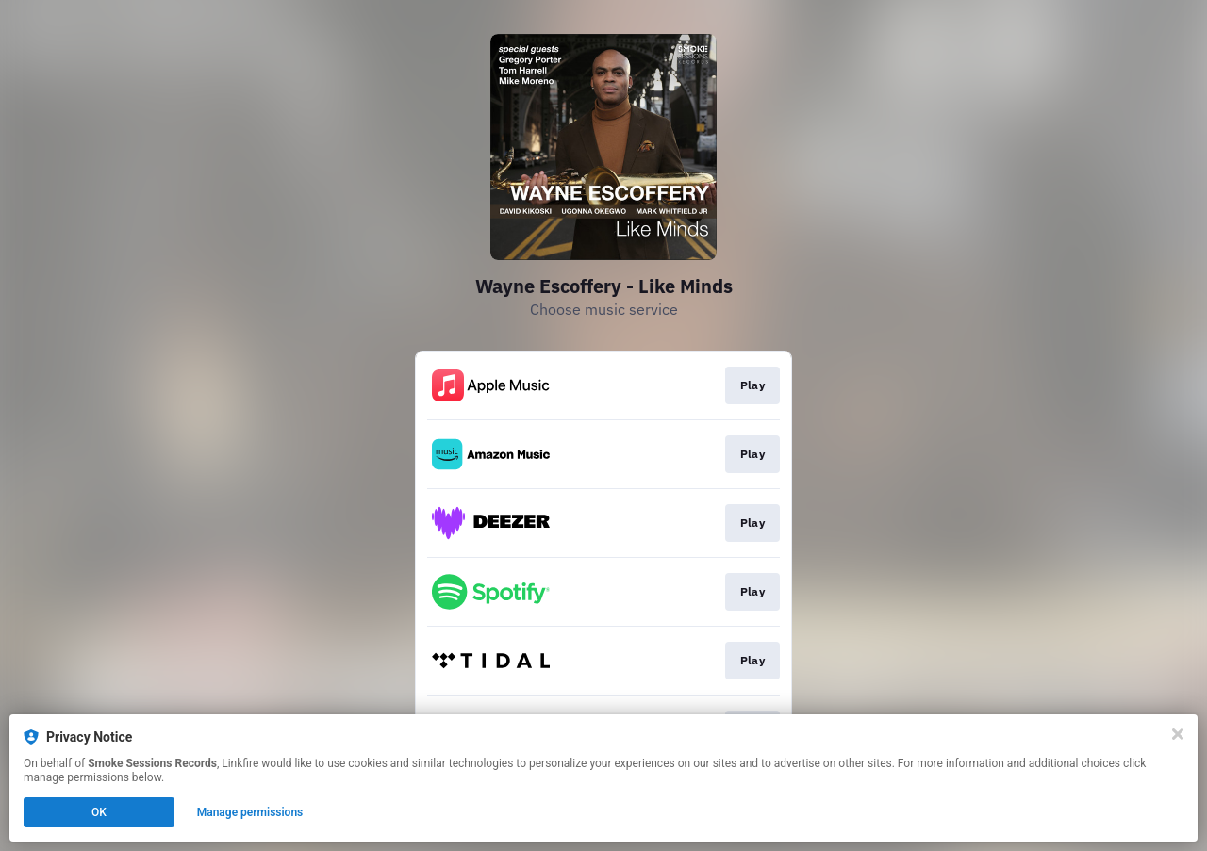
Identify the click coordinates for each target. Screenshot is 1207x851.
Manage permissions (250, 812)
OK (99, 812)
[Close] (1178, 734)
